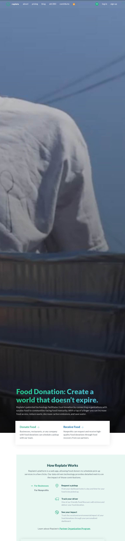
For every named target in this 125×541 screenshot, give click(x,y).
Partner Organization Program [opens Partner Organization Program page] (74, 528)
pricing (35, 4)
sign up (113, 4)
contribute (64, 4)
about (25, 4)
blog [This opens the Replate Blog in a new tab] (44, 4)
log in (104, 4)
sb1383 (52, 4)
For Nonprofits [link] (41, 490)
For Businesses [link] (41, 485)
